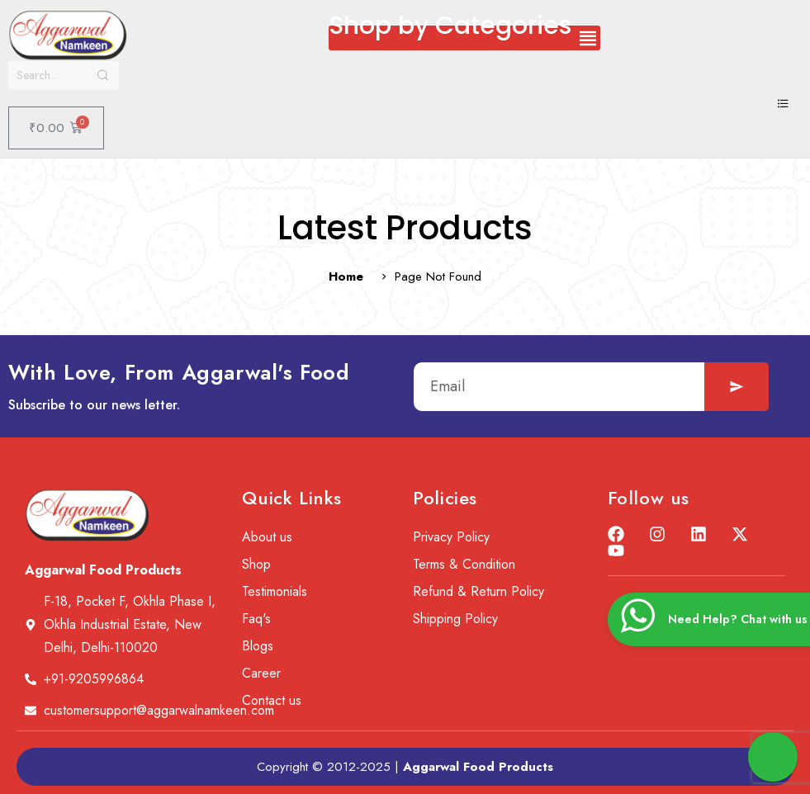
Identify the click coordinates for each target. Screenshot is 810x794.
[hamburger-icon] (783, 104)
